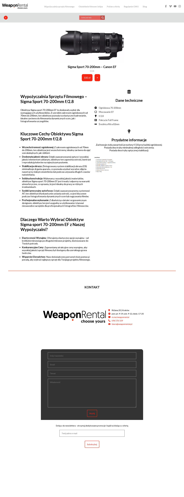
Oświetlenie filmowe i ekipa (91, 6)
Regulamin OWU (131, 6)
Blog (145, 6)
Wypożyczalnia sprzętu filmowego (59, 6)
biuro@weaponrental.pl (122, 324)
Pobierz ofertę (113, 6)
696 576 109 (117, 320)
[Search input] (90, 17)
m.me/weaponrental (120, 317)
